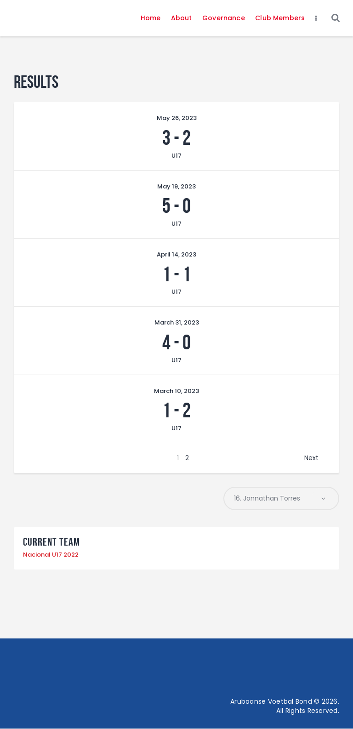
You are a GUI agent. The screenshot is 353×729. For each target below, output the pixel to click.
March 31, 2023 (176, 322)
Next (311, 457)
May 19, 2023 (176, 186)
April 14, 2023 (176, 254)
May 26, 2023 (177, 118)
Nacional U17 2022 (51, 555)
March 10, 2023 (176, 391)
